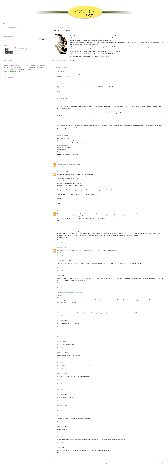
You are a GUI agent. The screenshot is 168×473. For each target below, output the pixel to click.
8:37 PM (60, 368)
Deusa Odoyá (61, 135)
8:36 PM (60, 358)
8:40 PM (60, 400)
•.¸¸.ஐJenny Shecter (62, 260)
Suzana (59, 447)
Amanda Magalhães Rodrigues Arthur (67, 292)
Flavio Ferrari (61, 320)
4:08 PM (60, 242)
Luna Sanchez (61, 162)
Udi (58, 71)
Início (3, 23)
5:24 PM (60, 270)
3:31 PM (60, 223)
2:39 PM (60, 166)
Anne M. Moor (61, 84)
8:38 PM (60, 379)
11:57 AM (60, 94)
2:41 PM (60, 206)
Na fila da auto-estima (61, 30)
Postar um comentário (58, 460)
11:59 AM (60, 118)
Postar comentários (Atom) (65, 467)
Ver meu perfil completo (23, 53)
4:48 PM (60, 315)
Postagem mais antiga (158, 463)
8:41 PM (60, 421)
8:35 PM (60, 347)
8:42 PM (60, 442)
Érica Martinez (61, 99)
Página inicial (108, 463)
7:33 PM (60, 305)
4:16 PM (60, 255)
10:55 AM (60, 79)
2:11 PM (60, 157)
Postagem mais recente (58, 463)
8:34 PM (60, 326)
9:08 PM (60, 455)
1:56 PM (60, 131)
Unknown (60, 211)
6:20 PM (60, 288)
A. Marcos (60, 123)
